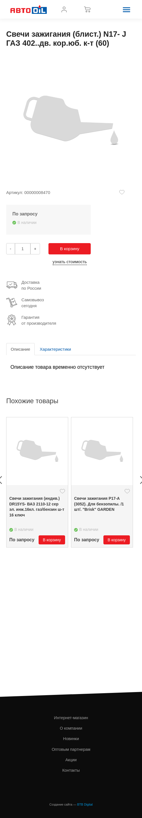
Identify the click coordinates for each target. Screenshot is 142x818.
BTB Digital (85, 804)
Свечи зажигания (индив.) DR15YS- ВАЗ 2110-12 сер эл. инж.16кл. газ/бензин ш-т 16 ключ (36, 506)
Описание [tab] (20, 349)
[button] (126, 9)
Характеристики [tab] (55, 349)
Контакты (71, 770)
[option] (37, 482)
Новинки (71, 738)
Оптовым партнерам (71, 749)
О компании (71, 728)
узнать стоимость (70, 261)
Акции (71, 760)
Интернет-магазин (71, 718)
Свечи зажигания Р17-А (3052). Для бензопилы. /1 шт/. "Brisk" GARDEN (99, 504)
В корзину (69, 248)
